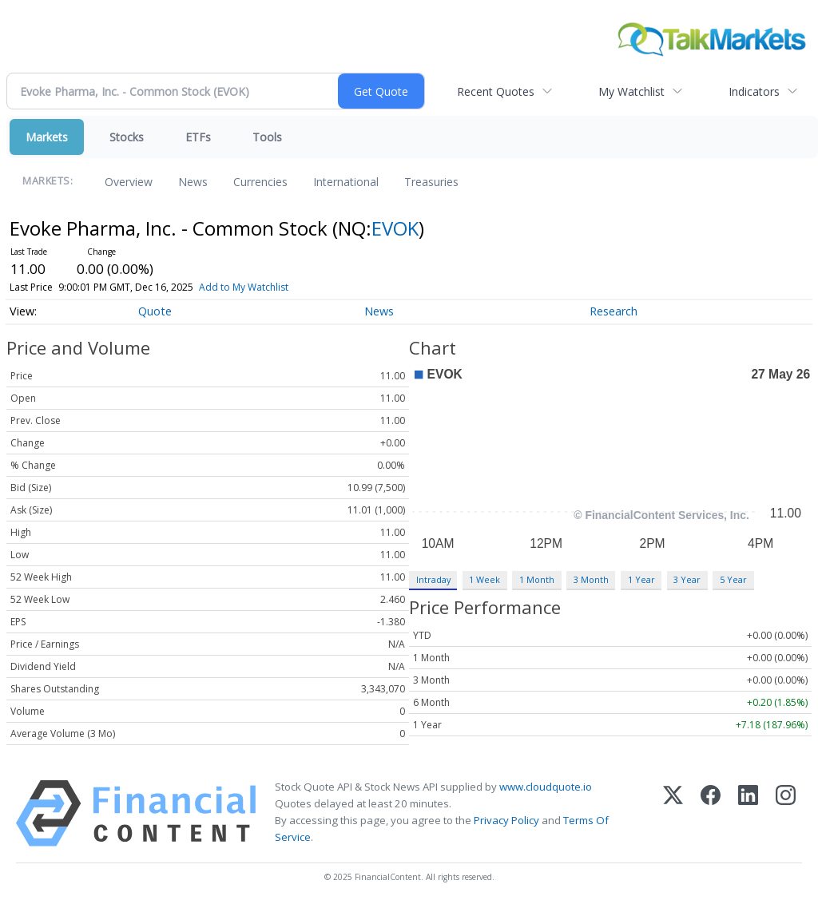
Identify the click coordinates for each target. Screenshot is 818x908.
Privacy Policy (506, 820)
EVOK (395, 228)
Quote (155, 311)
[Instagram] (785, 813)
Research (613, 311)
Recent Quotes (495, 91)
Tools (267, 137)
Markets (47, 137)
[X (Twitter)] (673, 813)
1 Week (484, 579)
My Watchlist (631, 91)
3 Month (591, 579)
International (346, 181)
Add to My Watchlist (270, 287)
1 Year (641, 579)
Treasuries (431, 181)
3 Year (687, 579)
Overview (129, 181)
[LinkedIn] (748, 813)
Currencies (260, 181)
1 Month (536, 579)
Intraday (433, 579)
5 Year (733, 579)
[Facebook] (710, 813)
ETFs (198, 137)
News (193, 181)
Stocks (126, 137)
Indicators (754, 91)
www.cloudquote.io (545, 786)
